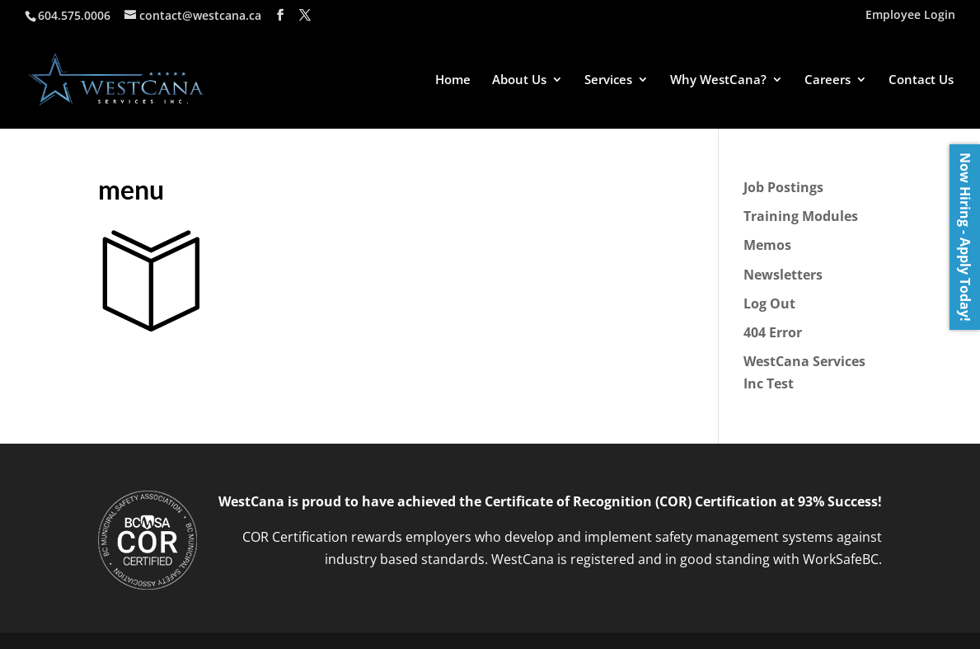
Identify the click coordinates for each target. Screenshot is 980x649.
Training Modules (800, 216)
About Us (519, 80)
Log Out (769, 303)
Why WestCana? (718, 80)
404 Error (772, 332)
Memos (767, 245)
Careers (827, 80)
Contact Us (921, 80)
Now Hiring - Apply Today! (965, 237)
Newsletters (783, 275)
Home (453, 80)
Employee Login (910, 15)
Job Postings (783, 187)
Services (608, 80)
